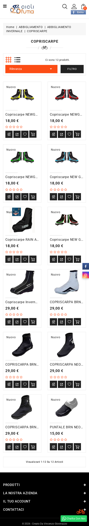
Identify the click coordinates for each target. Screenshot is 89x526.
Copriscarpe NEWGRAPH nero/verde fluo (38, 177)
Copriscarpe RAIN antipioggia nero (33, 240)
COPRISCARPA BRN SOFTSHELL (31, 427)
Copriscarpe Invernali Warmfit (29, 302)
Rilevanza (31, 68)
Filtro (72, 68)
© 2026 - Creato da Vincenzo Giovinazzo (44, 523)
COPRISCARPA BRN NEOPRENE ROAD (35, 364)
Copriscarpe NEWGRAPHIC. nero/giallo (36, 114)
